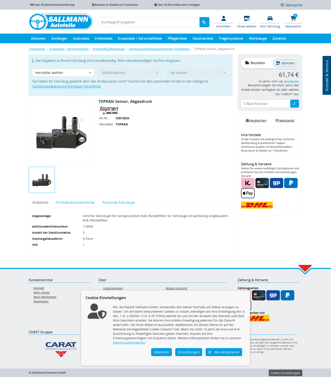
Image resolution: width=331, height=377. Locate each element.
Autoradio (81, 39)
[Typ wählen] (198, 73)
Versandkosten (291, 81)
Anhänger (59, 39)
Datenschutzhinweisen (129, 342)
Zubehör (279, 39)
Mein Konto (41, 292)
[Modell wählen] (131, 73)
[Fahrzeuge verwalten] (270, 21)
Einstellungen (188, 352)
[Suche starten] (204, 22)
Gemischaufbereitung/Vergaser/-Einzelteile (159, 49)
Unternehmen (113, 288)
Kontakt (38, 288)
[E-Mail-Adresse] (294, 104)
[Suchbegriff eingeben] (149, 22)
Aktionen (38, 39)
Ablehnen (161, 352)
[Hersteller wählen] (63, 73)
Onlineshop (37, 49)
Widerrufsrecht (176, 288)
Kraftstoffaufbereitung (109, 49)
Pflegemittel (177, 39)
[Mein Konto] (223, 21)
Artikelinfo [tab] (40, 202)
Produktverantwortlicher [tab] (75, 202)
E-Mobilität (103, 39)
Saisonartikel (203, 39)
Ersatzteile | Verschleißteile (140, 39)
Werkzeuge (258, 39)
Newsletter (41, 301)
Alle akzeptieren (223, 352)
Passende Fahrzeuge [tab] (118, 202)
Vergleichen (256, 120)
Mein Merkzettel (44, 297)
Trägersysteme (231, 39)
